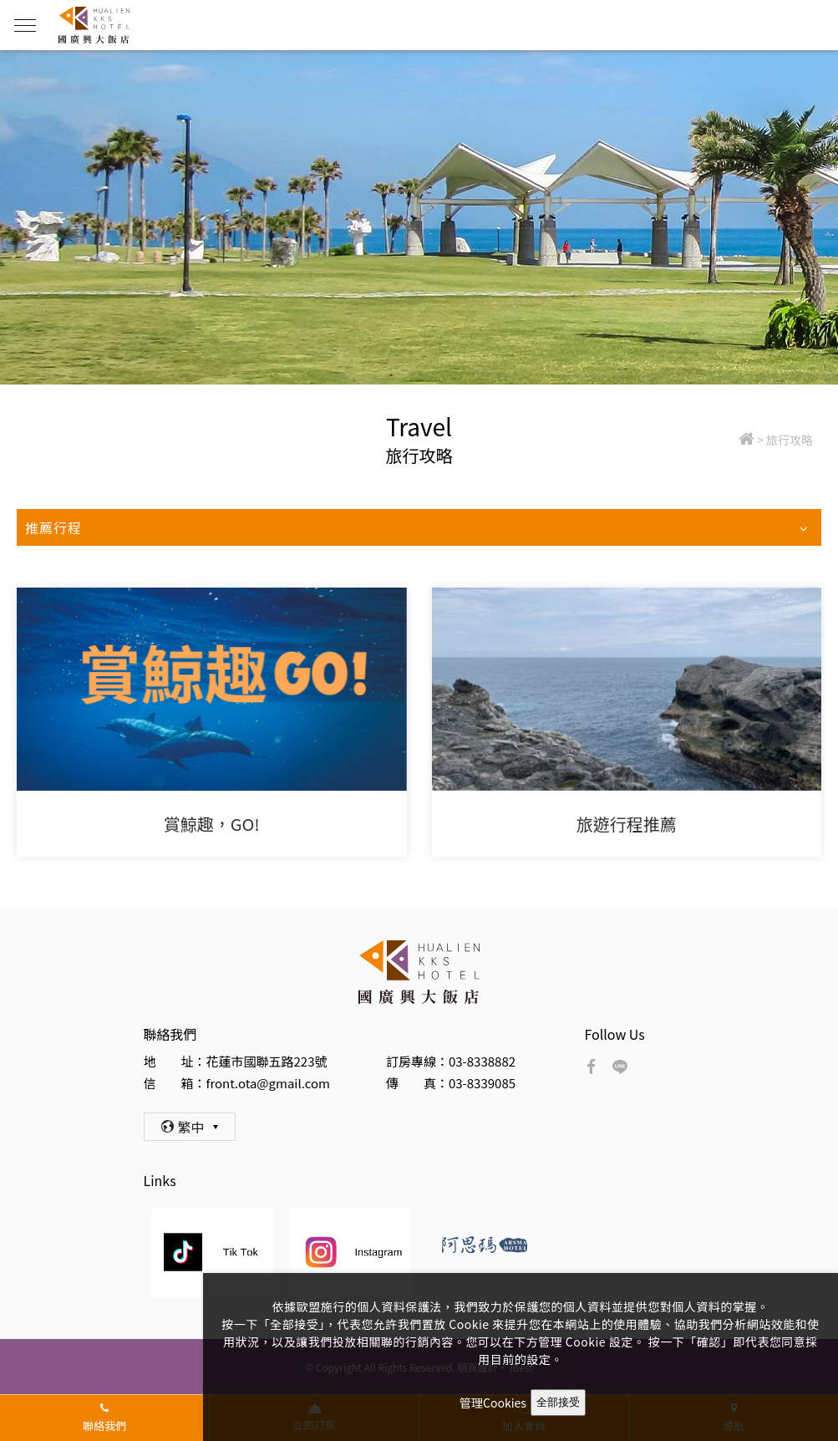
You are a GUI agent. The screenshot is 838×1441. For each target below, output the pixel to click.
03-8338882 (482, 1061)
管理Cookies (493, 1402)
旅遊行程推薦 (626, 824)
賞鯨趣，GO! (212, 824)
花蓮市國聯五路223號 (267, 1061)
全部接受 (558, 1402)
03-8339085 (482, 1083)
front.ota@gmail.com (268, 1083)
